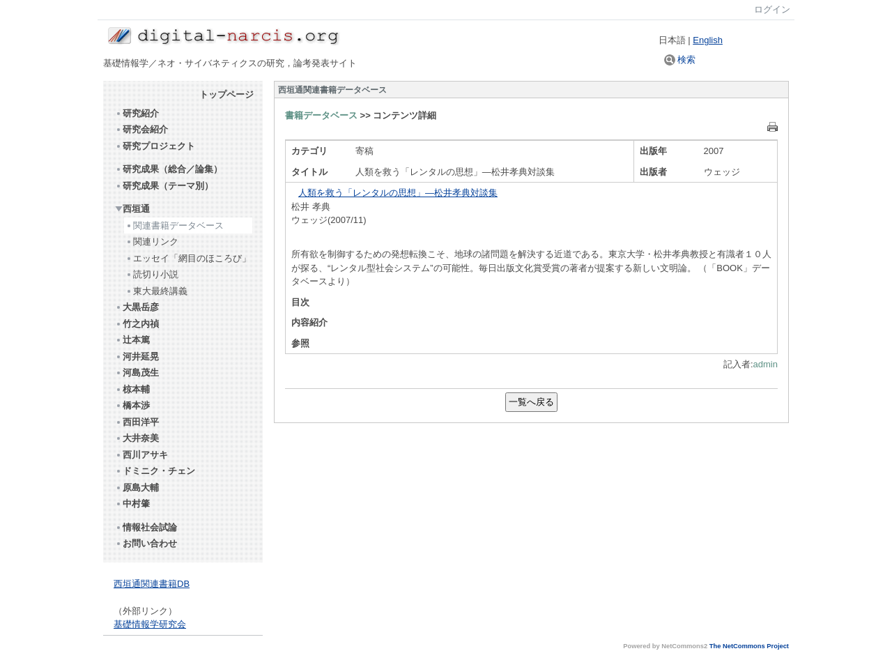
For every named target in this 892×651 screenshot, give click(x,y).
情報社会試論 (146, 527)
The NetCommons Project (749, 646)
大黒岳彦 (137, 307)
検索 (680, 59)
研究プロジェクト (155, 146)
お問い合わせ (146, 543)
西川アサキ (141, 455)
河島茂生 (137, 372)
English (708, 40)
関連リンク (151, 241)
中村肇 (132, 503)
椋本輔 (132, 389)
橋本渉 (132, 405)
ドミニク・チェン (155, 471)
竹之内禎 (137, 324)
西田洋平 (137, 422)
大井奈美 (137, 438)
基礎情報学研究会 (150, 624)
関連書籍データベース (174, 225)
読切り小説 (151, 274)
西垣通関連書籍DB (152, 584)
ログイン (772, 9)
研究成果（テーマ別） (164, 186)
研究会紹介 (141, 129)
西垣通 (132, 209)
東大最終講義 (156, 291)
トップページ (226, 94)
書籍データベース (321, 115)
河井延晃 (137, 356)
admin (765, 364)
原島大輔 (137, 487)
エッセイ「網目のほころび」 (188, 258)
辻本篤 (132, 340)
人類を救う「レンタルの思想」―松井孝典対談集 (398, 192)
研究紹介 (137, 113)
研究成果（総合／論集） (168, 169)
